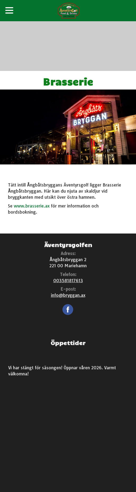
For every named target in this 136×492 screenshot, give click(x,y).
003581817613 (68, 280)
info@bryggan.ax (68, 295)
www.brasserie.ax (32, 206)
